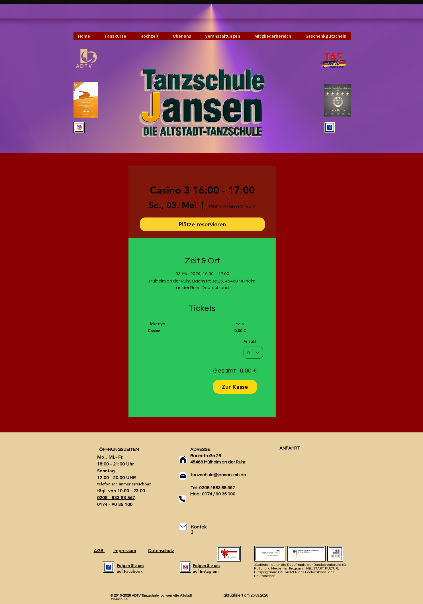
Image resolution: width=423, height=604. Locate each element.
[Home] (183, 459)
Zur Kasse (235, 386)
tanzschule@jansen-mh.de (218, 475)
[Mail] (183, 476)
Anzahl (250, 341)
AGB (99, 550)
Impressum (124, 550)
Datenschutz (161, 550)
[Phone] (182, 499)
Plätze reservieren (202, 224)
